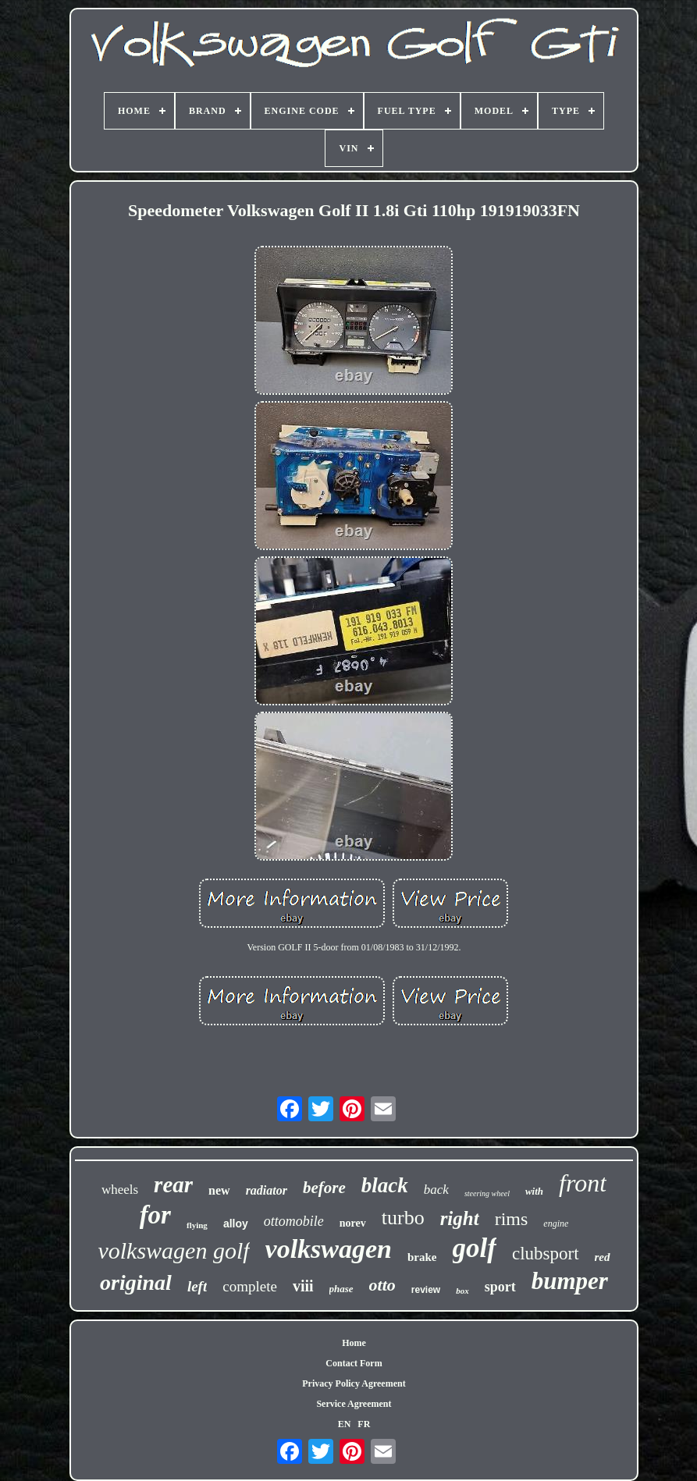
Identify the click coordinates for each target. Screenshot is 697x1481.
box (462, 1290)
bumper (570, 1281)
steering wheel (487, 1193)
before (324, 1187)
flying (197, 1225)
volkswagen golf (173, 1250)
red (602, 1257)
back (436, 1189)
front (582, 1183)
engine (555, 1223)
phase (341, 1289)
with (534, 1191)
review (425, 1289)
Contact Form (353, 1363)
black (384, 1185)
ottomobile (294, 1221)
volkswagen (328, 1248)
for (155, 1215)
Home (354, 1342)
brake (422, 1257)
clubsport (545, 1253)
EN (344, 1424)
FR (363, 1424)
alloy (235, 1223)
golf (474, 1248)
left (197, 1286)
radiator (266, 1190)
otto (382, 1285)
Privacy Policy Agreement (353, 1383)
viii (303, 1286)
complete (249, 1286)
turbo (403, 1217)
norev (353, 1223)
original (136, 1282)
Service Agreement (353, 1403)
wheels (119, 1189)
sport (500, 1287)
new (219, 1190)
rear (173, 1184)
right (459, 1218)
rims (511, 1219)
